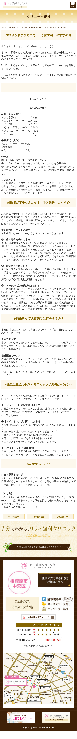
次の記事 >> (62, 517)
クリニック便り (22, 27)
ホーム (3, 27)
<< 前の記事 (13, 517)
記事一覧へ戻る (38, 517)
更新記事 (11, 27)
